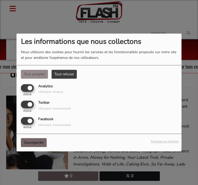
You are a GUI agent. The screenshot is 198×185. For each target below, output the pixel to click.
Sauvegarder (34, 142)
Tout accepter (34, 74)
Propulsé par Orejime (165, 142)
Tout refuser (64, 74)
